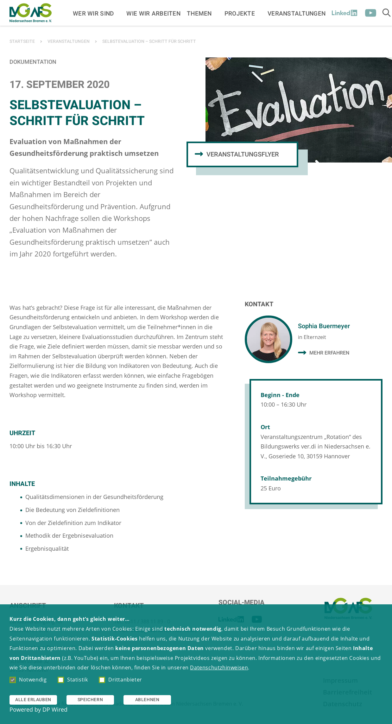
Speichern (90, 699)
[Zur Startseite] (30, 13)
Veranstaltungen (297, 13)
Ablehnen (147, 699)
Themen (199, 13)
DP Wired (54, 709)
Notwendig (28, 679)
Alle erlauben (33, 699)
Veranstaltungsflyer (242, 154)
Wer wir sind (93, 13)
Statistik (73, 679)
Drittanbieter (120, 679)
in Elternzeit (312, 337)
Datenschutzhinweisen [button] (219, 667)
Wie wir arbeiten (153, 13)
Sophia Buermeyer (324, 326)
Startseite (22, 41)
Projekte (239, 13)
